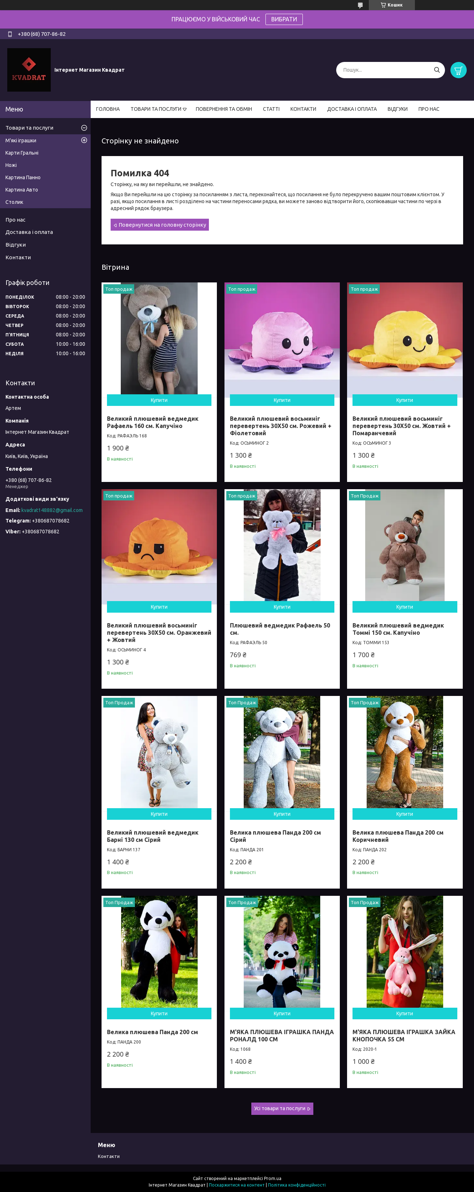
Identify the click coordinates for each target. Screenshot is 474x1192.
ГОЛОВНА (108, 109)
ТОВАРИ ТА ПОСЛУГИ (156, 109)
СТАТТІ (271, 109)
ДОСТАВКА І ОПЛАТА (352, 109)
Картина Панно (23, 177)
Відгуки (15, 245)
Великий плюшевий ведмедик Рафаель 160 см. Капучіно (152, 422)
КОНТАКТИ (303, 109)
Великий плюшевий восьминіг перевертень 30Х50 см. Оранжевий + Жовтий (159, 632)
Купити (159, 400)
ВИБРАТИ (284, 19)
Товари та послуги (29, 128)
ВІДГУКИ (398, 109)
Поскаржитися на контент (237, 1185)
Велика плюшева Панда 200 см (152, 1032)
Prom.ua (272, 1178)
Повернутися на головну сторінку (162, 225)
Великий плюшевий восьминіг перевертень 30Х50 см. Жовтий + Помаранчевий (402, 425)
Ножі (11, 165)
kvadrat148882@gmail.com (52, 510)
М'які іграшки (20, 140)
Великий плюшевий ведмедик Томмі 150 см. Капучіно (398, 629)
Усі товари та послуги (279, 1108)
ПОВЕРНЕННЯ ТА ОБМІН (224, 109)
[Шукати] (437, 70)
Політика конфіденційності (297, 1185)
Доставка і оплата (29, 232)
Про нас (15, 220)
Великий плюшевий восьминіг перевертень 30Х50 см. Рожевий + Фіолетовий (280, 425)
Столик (14, 202)
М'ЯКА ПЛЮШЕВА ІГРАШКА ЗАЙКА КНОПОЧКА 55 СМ (404, 1035)
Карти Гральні (21, 153)
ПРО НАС (429, 109)
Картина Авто (21, 190)
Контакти (18, 257)
